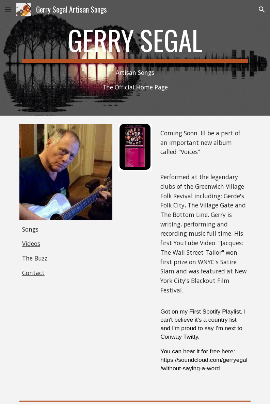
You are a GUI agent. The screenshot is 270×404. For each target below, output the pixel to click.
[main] (135, 58)
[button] (8, 9)
